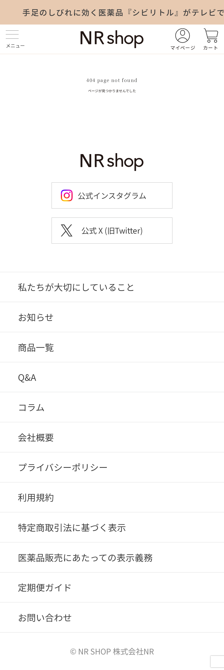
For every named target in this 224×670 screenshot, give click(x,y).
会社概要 (36, 437)
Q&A (27, 377)
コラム (31, 407)
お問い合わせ (45, 617)
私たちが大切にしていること (76, 286)
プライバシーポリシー (63, 467)
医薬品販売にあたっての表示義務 (85, 557)
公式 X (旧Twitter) (112, 230)
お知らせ (36, 317)
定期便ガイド (45, 587)
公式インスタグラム (112, 195)
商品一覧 (36, 347)
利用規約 (36, 497)
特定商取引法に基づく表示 (72, 527)
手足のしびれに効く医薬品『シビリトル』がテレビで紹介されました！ (123, 12)
